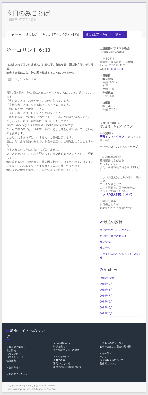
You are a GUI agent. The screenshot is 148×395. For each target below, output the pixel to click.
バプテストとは (14, 357)
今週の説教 (59, 360)
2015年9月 (106, 283)
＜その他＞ (106, 353)
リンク (103, 356)
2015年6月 (106, 301)
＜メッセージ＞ (61, 356)
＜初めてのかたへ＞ (17, 374)
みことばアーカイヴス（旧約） (61, 34)
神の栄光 (105, 241)
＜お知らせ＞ (13, 367)
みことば (31, 34)
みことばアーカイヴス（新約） (105, 34)
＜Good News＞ (62, 343)
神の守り (105, 247)
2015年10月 (107, 277)
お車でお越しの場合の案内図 (115, 346)
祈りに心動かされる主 (113, 236)
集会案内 (11, 350)
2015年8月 (106, 289)
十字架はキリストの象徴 (66, 350)
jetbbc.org (117, 68)
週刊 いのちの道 (61, 363)
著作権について (108, 363)
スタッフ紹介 (13, 353)
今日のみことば (28, 13)
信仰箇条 (11, 360)
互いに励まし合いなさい (115, 230)
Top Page (15, 34)
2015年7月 (106, 295)
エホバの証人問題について (116, 194)
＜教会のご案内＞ (15, 347)
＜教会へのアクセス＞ (112, 343)
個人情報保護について (112, 360)
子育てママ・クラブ (112, 136)
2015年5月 (106, 307)
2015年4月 (106, 313)
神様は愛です (60, 346)
